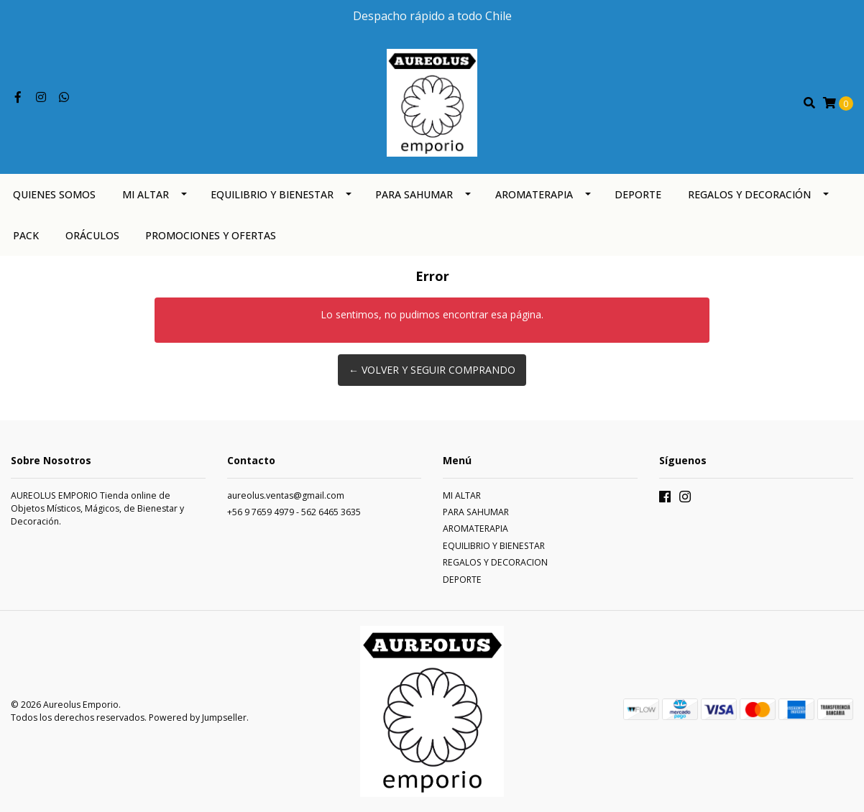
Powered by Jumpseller (198, 717)
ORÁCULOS (92, 235)
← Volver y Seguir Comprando (432, 370)
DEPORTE (638, 194)
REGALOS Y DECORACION (495, 562)
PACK (26, 235)
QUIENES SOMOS (54, 194)
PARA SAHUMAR (414, 194)
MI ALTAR (145, 194)
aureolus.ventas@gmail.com (285, 495)
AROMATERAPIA (534, 194)
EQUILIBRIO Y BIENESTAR (272, 194)
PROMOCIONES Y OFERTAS (210, 235)
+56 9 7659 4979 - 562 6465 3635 (294, 512)
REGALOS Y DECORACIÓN (749, 194)
